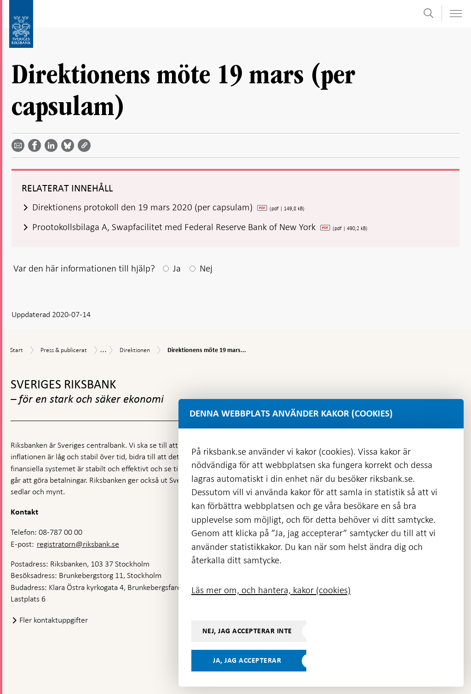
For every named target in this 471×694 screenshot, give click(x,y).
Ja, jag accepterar (247, 660)
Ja (177, 268)
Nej (206, 268)
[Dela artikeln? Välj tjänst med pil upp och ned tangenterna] (52, 145)
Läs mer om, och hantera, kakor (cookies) (270, 590)
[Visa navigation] (455, 13)
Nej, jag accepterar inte (247, 631)
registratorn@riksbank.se (78, 544)
